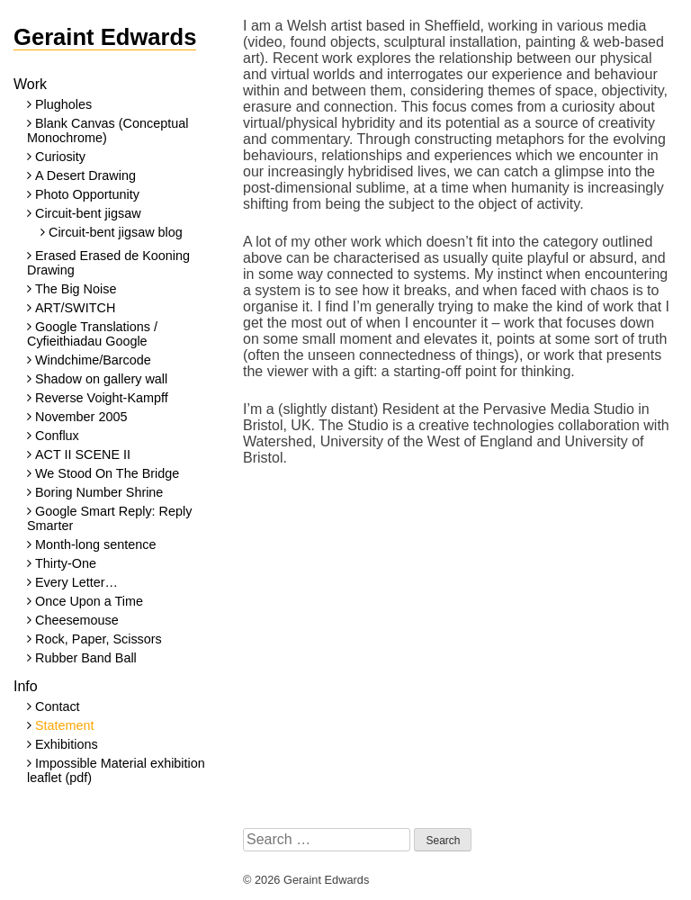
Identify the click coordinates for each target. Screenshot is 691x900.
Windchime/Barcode (93, 360)
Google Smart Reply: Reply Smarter (109, 518)
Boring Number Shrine (99, 492)
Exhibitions (66, 744)
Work (30, 84)
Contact (57, 706)
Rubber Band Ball (86, 658)
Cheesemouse (77, 620)
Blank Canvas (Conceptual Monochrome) (107, 130)
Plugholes (63, 104)
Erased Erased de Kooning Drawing (108, 262)
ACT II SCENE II (82, 454)
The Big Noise (75, 289)
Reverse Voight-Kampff (101, 398)
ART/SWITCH (75, 308)
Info (25, 686)
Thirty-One (65, 563)
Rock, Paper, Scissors (98, 639)
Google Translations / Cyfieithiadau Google (92, 334)
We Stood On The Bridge (107, 473)
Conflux (57, 435)
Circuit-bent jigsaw (88, 213)
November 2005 (81, 417)
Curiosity (60, 156)
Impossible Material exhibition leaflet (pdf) (116, 770)
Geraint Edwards (104, 37)
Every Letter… (76, 582)
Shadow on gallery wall (101, 379)
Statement (64, 725)
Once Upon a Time (89, 601)
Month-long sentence (95, 544)
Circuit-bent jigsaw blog (116, 232)
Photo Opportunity (87, 194)
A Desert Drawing (85, 175)
